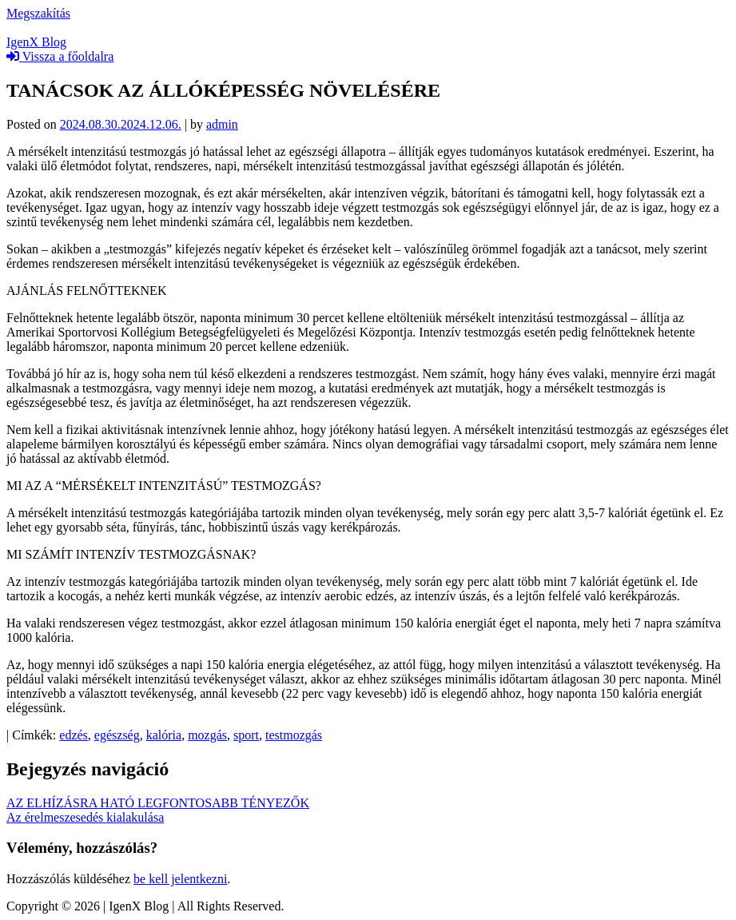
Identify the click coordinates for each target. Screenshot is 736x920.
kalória (163, 735)
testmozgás (293, 735)
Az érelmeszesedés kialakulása (85, 817)
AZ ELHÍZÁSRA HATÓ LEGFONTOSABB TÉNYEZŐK (157, 803)
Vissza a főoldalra (59, 56)
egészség (117, 735)
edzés (73, 735)
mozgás (207, 735)
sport (246, 735)
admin (222, 124)
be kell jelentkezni (180, 879)
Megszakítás (38, 13)
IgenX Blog (36, 42)
